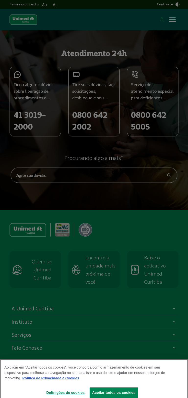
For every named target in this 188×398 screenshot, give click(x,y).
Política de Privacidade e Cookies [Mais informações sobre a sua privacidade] (50, 381)
